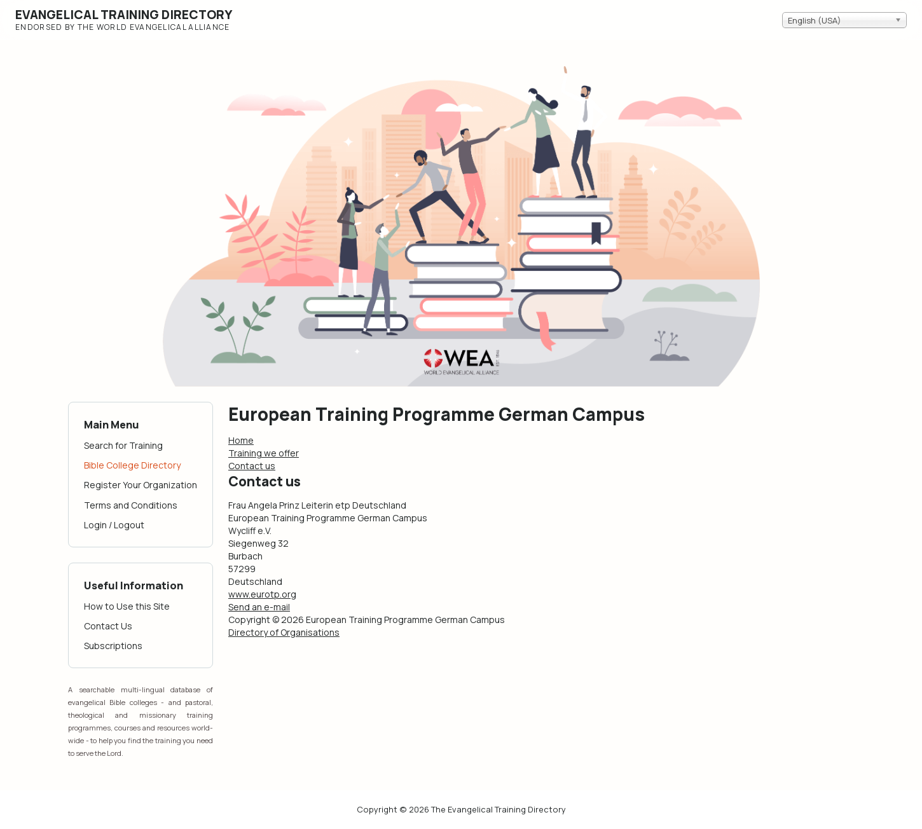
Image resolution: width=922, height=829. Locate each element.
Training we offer (263, 453)
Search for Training (123, 445)
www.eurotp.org (262, 594)
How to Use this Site (127, 606)
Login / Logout (114, 525)
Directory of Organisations (284, 632)
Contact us (251, 466)
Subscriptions (113, 646)
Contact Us (108, 626)
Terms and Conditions (130, 505)
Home (241, 440)
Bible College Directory (132, 465)
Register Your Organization (140, 485)
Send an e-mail (259, 607)
